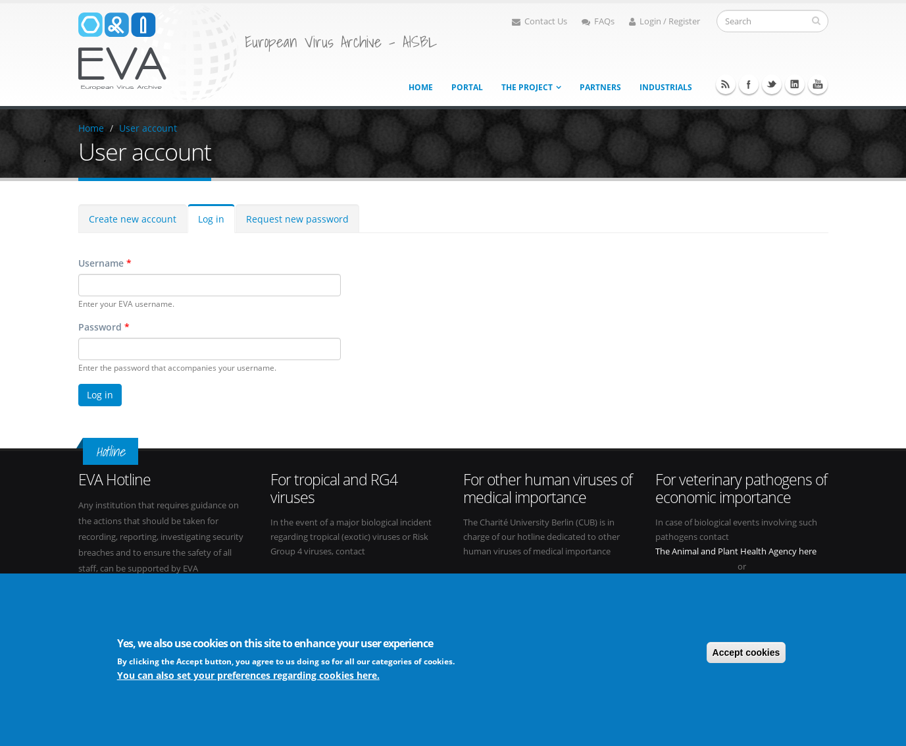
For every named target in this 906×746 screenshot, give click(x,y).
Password (104, 327)
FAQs (598, 21)
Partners (600, 87)
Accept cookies (746, 654)
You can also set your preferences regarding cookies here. (248, 676)
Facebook (749, 84)
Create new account (132, 219)
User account (148, 128)
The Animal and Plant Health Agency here (736, 551)
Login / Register (664, 21)
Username (105, 263)
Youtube (818, 84)
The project (527, 87)
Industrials (666, 87)
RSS (726, 84)
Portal (467, 87)
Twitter (772, 84)
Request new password (297, 219)
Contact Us (539, 21)
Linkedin (795, 84)
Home (421, 87)
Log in (211, 219)
